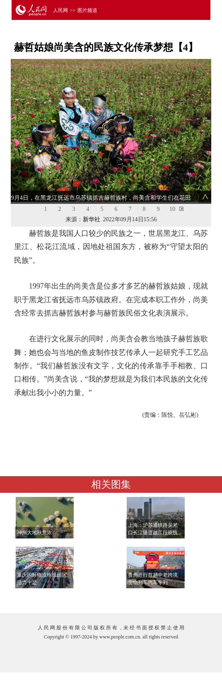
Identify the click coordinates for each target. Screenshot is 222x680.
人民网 (60, 10)
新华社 (91, 219)
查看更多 (185, 598)
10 (172, 209)
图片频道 (87, 10)
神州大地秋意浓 (34, 533)
